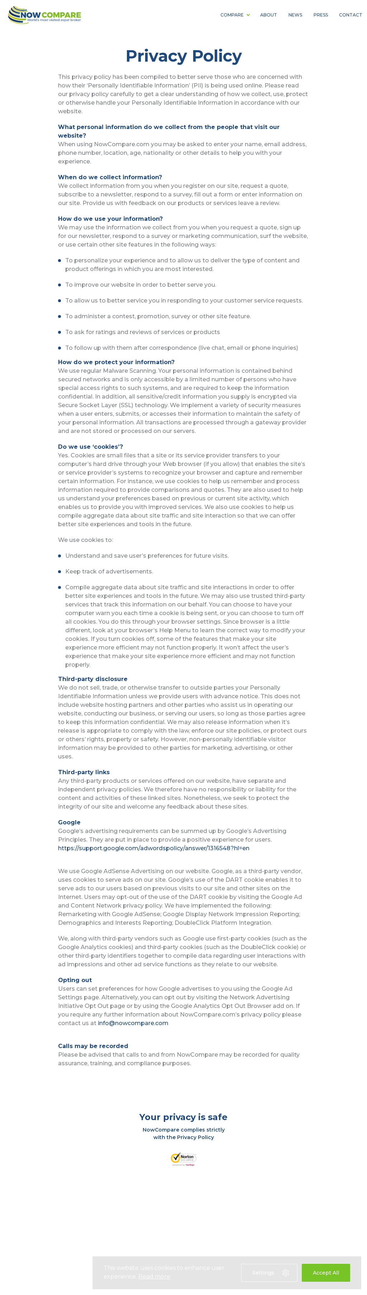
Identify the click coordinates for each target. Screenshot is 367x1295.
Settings (271, 1272)
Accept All (326, 1273)
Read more (154, 1276)
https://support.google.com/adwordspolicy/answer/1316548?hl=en (153, 848)
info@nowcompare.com (133, 1023)
